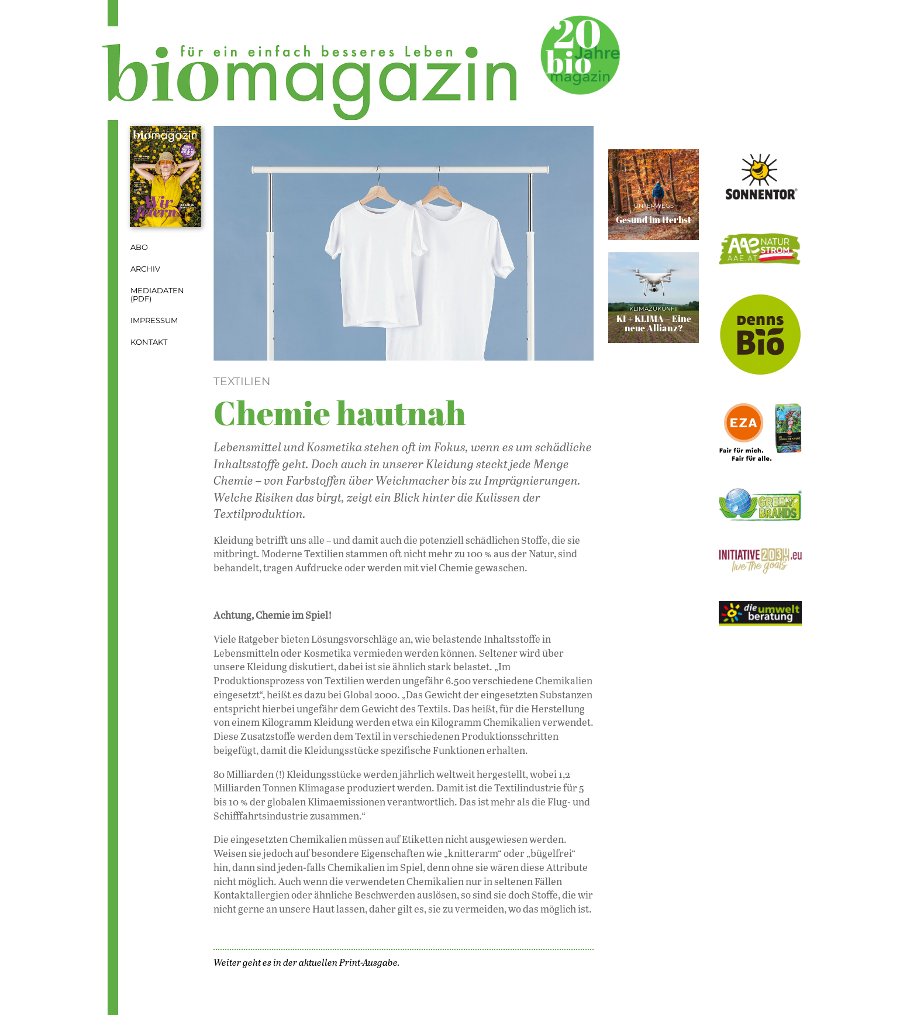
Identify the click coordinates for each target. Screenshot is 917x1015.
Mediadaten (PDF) (157, 295)
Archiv (145, 269)
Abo (139, 247)
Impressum (154, 320)
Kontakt (148, 342)
